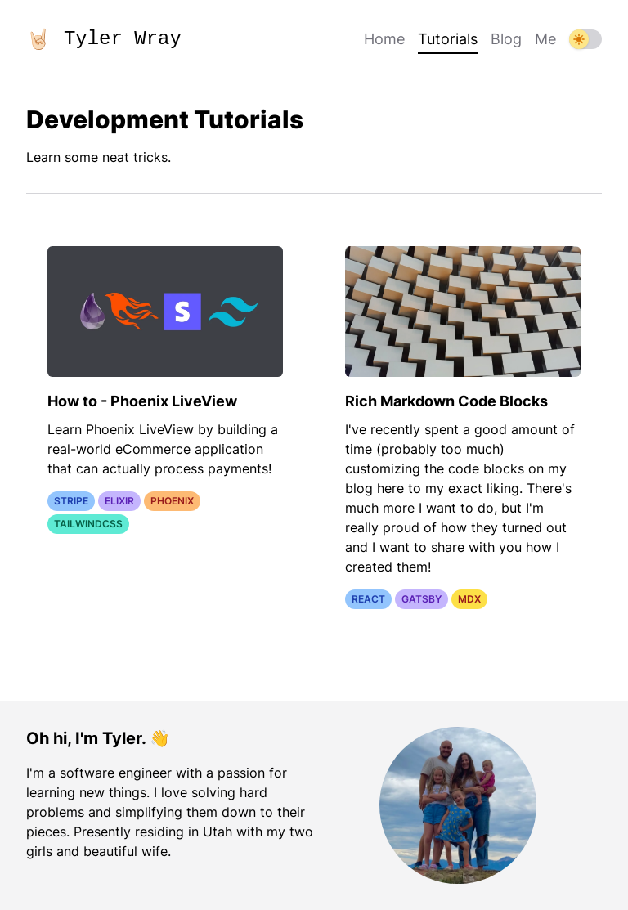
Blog (506, 38)
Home (384, 38)
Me (545, 38)
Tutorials (448, 40)
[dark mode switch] (585, 39)
